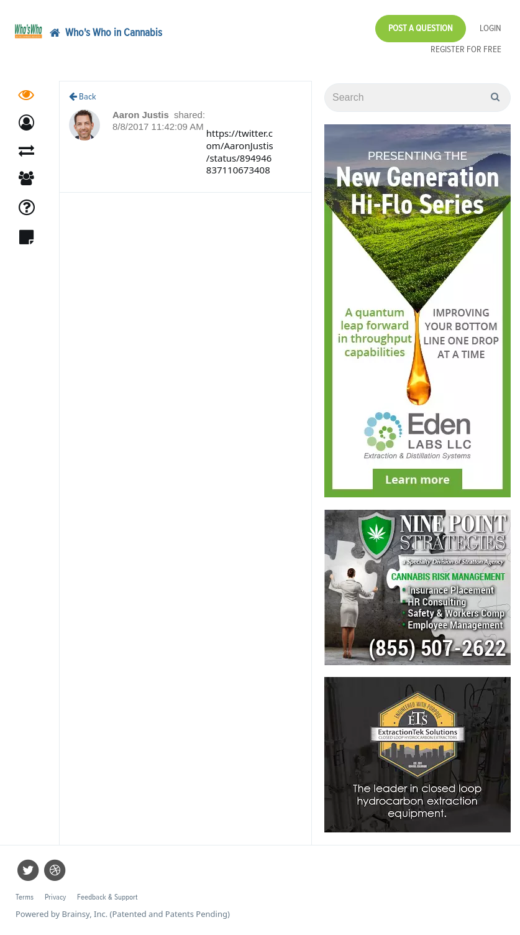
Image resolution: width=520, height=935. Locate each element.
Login (490, 28)
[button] (26, 123)
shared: (189, 114)
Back (82, 96)
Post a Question (420, 28)
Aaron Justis (141, 114)
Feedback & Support (107, 897)
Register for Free (466, 49)
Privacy (55, 897)
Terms (25, 897)
